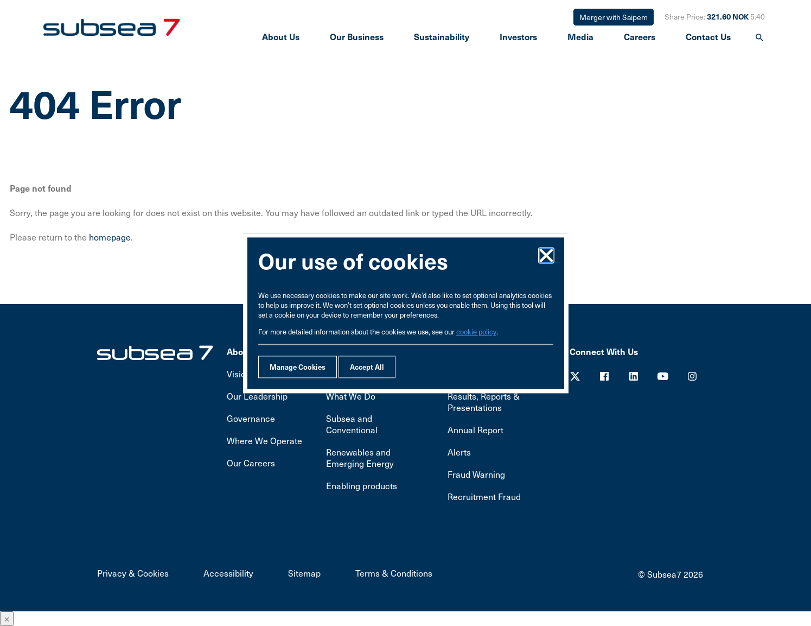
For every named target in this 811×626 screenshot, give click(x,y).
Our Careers (251, 463)
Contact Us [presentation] (708, 36)
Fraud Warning (476, 474)
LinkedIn (633, 376)
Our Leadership (257, 396)
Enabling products (361, 485)
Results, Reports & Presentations (484, 401)
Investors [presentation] (518, 36)
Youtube (662, 376)
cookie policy (476, 332)
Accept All (367, 367)
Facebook (604, 376)
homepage (110, 237)
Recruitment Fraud (484, 496)
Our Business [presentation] (357, 36)
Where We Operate (264, 440)
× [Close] (6, 618)
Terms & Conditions (393, 573)
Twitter (575, 376)
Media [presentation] (580, 36)
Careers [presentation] (639, 36)
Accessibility (228, 573)
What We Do (350, 396)
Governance (251, 418)
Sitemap (304, 573)
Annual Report (475, 429)
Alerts (459, 452)
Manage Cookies (297, 367)
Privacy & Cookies (133, 573)
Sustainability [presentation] (441, 36)
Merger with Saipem (613, 17)
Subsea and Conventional (352, 424)
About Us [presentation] (280, 36)
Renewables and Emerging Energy (360, 457)
